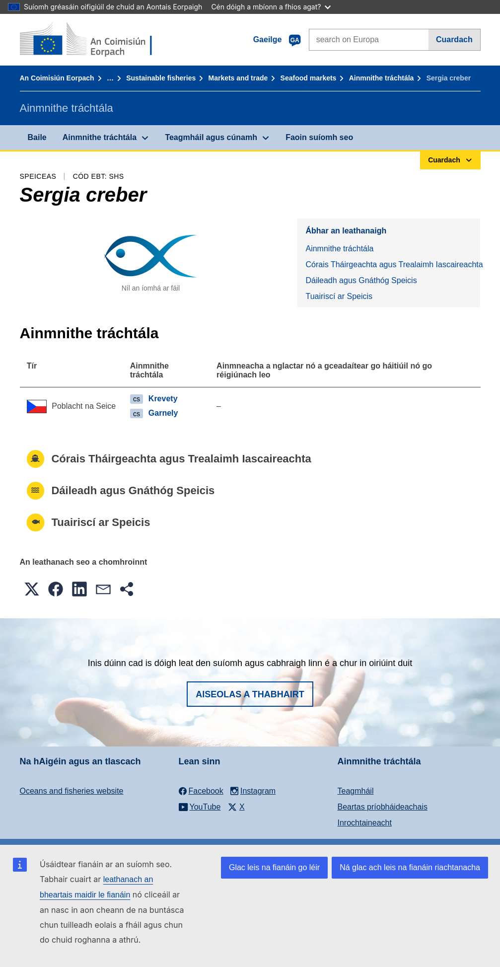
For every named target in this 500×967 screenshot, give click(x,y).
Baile (37, 137)
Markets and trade (238, 78)
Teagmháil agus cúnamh (211, 137)
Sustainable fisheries (161, 78)
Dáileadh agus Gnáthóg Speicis (361, 280)
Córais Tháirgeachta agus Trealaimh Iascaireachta (392, 264)
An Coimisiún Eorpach (57, 78)
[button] (32, 589)
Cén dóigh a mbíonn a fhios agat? (271, 6)
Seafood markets (309, 78)
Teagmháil (356, 791)
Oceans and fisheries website (72, 791)
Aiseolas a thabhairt (250, 694)
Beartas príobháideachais (383, 807)
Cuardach (454, 39)
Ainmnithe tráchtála (381, 78)
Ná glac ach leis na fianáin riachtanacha (410, 867)
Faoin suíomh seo (319, 137)
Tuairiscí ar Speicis (338, 296)
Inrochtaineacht (365, 822)
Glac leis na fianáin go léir (274, 867)
